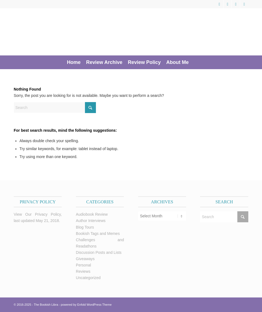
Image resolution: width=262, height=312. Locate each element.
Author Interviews (91, 220)
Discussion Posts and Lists (99, 252)
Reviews (83, 271)
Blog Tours (85, 227)
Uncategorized (88, 278)
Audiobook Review (92, 214)
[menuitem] (73, 62)
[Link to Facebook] (228, 4)
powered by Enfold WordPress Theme (86, 304)
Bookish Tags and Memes (98, 233)
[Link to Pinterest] (236, 4)
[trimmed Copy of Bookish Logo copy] (86, 31)
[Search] (195, 62)
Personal (83, 265)
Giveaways (85, 259)
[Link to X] (219, 4)
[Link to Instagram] (244, 4)
